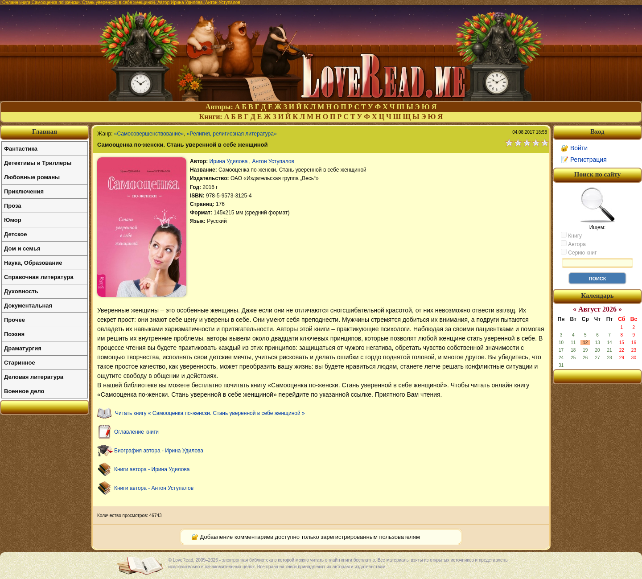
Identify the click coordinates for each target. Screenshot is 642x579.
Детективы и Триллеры (37, 163)
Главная (44, 131)
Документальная (28, 305)
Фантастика (20, 148)
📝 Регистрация (584, 159)
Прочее (14, 319)
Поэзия (14, 334)
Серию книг (579, 252)
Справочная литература (39, 277)
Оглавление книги (136, 432)
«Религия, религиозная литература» (232, 134)
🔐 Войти (574, 148)
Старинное (19, 362)
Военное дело (24, 391)
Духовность (21, 291)
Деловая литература (33, 377)
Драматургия (22, 348)
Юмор (12, 220)
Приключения (24, 191)
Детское (15, 234)
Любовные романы (32, 177)
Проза (12, 205)
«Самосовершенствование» (149, 134)
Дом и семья (22, 248)
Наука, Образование (33, 262)
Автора (573, 243)
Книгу (571, 235)
